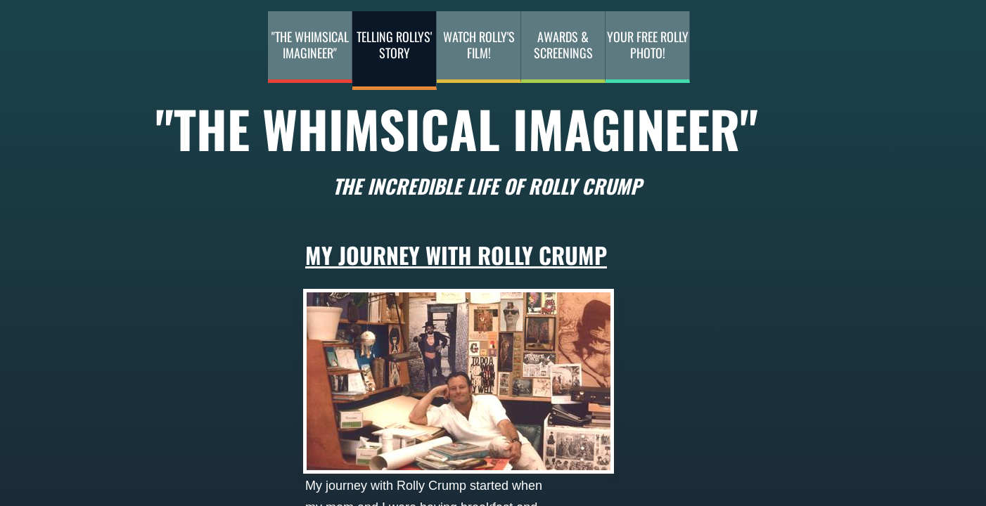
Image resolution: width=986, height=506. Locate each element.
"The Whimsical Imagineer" (310, 44)
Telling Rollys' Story (394, 44)
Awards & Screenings (563, 44)
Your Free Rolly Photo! (648, 44)
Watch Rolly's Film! (479, 44)
